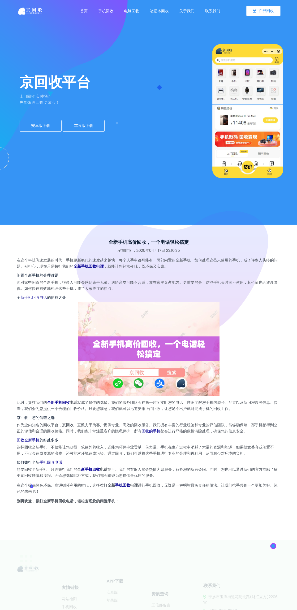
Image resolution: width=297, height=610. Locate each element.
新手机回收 (90, 469)
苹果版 (112, 604)
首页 (84, 11)
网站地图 (69, 604)
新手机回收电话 (34, 297)
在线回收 (263, 10)
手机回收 (105, 11)
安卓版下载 (40, 125)
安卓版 (112, 596)
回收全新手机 (28, 440)
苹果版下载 (83, 125)
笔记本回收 (159, 11)
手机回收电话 (50, 462)
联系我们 (212, 11)
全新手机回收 (58, 402)
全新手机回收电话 (88, 266)
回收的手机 (151, 431)
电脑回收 (131, 11)
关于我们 (186, 11)
